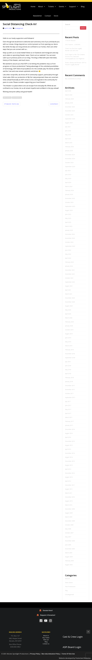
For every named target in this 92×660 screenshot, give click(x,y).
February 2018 (69, 377)
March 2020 (68, 318)
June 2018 (68, 365)
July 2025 (67, 127)
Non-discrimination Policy (51, 654)
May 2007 (68, 537)
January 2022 (69, 266)
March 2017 (68, 417)
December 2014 (70, 453)
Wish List (46, 640)
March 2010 (68, 505)
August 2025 (69, 123)
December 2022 (70, 234)
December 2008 (70, 521)
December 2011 (70, 485)
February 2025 (69, 147)
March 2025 (68, 143)
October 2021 (69, 278)
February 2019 (69, 350)
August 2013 (69, 465)
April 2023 (68, 222)
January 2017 (69, 425)
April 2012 (68, 481)
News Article (69, 582)
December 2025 (70, 107)
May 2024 (68, 178)
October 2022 (69, 242)
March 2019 (68, 346)
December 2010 (70, 497)
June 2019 (68, 338)
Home (33, 6)
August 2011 (69, 489)
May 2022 (68, 254)
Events (62, 6)
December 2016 (70, 429)
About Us (46, 635)
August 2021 (69, 286)
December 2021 (70, 270)
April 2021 (68, 290)
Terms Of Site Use (68, 654)
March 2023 (68, 226)
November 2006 (70, 541)
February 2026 (69, 99)
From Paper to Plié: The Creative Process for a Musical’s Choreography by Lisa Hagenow (75, 56)
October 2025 (69, 115)
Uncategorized (19, 28)
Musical (67, 578)
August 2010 (69, 501)
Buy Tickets (45, 638)
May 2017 (68, 409)
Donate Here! (46, 610)
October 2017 (69, 393)
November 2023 (70, 198)
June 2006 (68, 545)
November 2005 (70, 549)
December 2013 (70, 461)
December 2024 (70, 154)
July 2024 (67, 170)
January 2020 (69, 326)
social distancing (17, 97)
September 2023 (70, 206)
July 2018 (67, 361)
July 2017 (67, 401)
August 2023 (69, 210)
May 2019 (68, 342)
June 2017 (68, 405)
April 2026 (68, 91)
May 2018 (68, 369)
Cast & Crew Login (73, 636)
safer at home (7, 97)
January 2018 (69, 381)
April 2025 (68, 139)
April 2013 (68, 469)
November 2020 (70, 302)
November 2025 (70, 111)
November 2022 (70, 238)
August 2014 (69, 457)
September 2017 (70, 397)
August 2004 (69, 557)
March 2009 (68, 517)
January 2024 (69, 194)
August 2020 (69, 306)
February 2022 (69, 262)
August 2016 (69, 433)
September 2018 (70, 358)
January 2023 (69, 230)
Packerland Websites (83, 658)
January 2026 (69, 103)
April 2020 (68, 314)
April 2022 (68, 258)
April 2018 (68, 373)
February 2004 (69, 561)
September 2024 (70, 166)
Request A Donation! (46, 615)
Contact (48, 16)
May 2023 (68, 218)
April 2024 (68, 182)
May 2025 (68, 135)
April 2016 (68, 437)
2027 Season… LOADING (72, 44)
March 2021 (68, 294)
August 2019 (69, 334)
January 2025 (69, 150)
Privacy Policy (35, 654)
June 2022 (68, 250)
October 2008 (69, 525)
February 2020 (69, 322)
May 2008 (68, 529)
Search (67, 24)
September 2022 (70, 246)
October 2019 (69, 330)
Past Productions (70, 586)
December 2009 (70, 509)
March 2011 (68, 493)
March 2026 (68, 95)
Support (73, 6)
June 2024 (68, 174)
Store (56, 16)
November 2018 (70, 354)
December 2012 (70, 473)
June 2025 (68, 131)
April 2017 (68, 413)
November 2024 (70, 158)
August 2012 (69, 477)
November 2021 (70, 274)
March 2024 (68, 186)
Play (66, 590)
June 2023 (68, 214)
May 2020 (68, 310)
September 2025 (70, 119)
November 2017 (70, 389)
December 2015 (70, 441)
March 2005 (68, 553)
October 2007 (69, 533)
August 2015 (69, 445)
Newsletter (37, 16)
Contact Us (46, 644)
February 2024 (69, 190)
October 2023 (69, 202)
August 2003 (69, 565)
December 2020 (70, 298)
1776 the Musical (70, 40)
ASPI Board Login (72, 647)
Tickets (52, 6)
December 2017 (70, 385)
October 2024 (69, 162)
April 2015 (68, 449)
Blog (82, 6)
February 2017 (69, 421)
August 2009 (69, 513)
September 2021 (70, 282)
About (41, 6)
